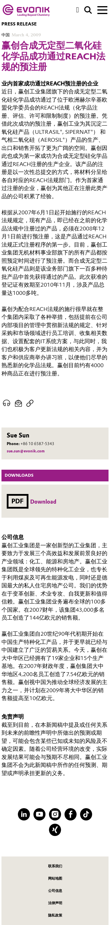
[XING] (55, 830)
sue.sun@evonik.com (26, 451)
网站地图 (55, 878)
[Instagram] (55, 814)
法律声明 (55, 903)
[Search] (88, 10)
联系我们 (55, 866)
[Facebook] (71, 814)
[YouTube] (39, 814)
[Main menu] (102, 9)
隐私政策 (55, 915)
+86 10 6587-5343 (37, 444)
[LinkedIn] (24, 814)
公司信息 (55, 890)
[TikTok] (86, 814)
